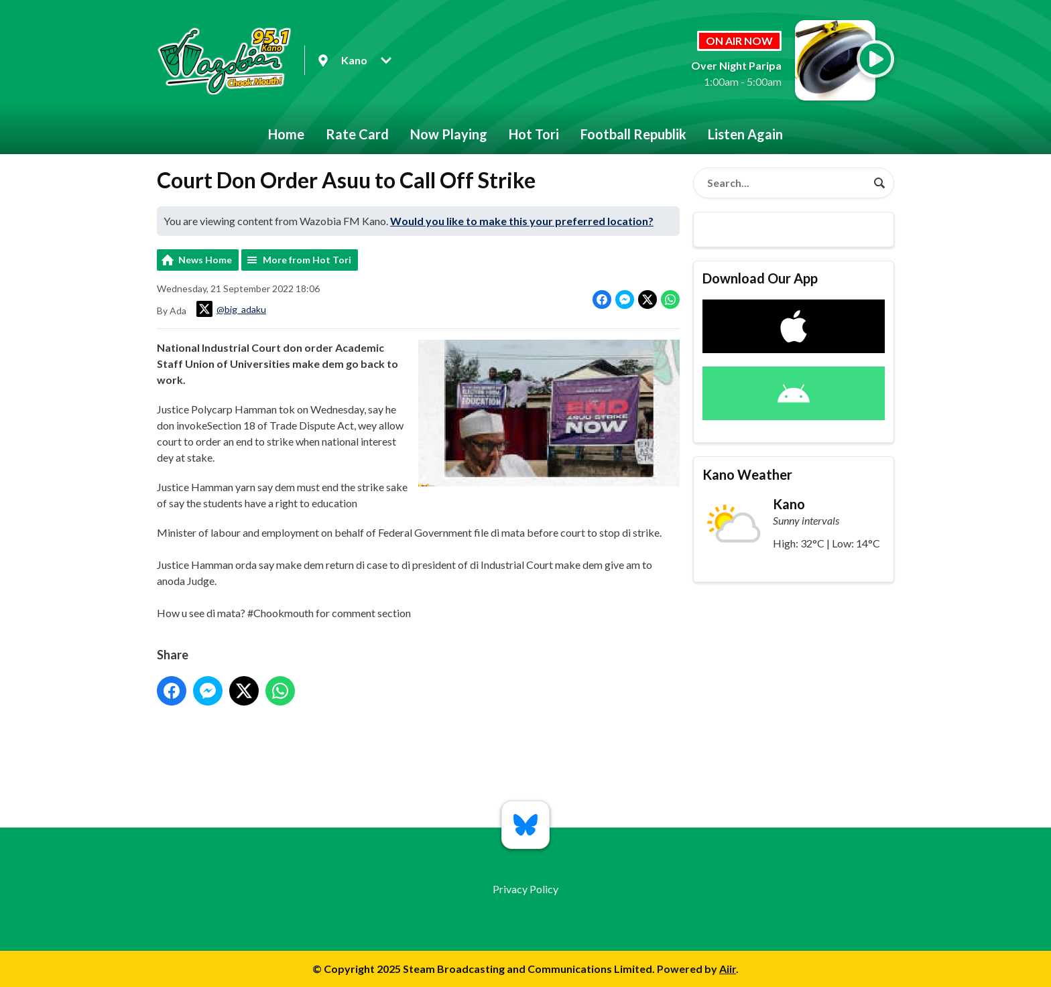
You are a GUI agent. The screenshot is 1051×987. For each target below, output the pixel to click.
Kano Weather (747, 474)
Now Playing (448, 134)
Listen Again (745, 134)
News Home (205, 259)
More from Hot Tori (307, 259)
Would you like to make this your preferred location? (522, 220)
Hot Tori (534, 134)
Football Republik (633, 134)
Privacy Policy (525, 888)
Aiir (727, 968)
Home (286, 134)
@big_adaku (231, 309)
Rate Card (357, 134)
